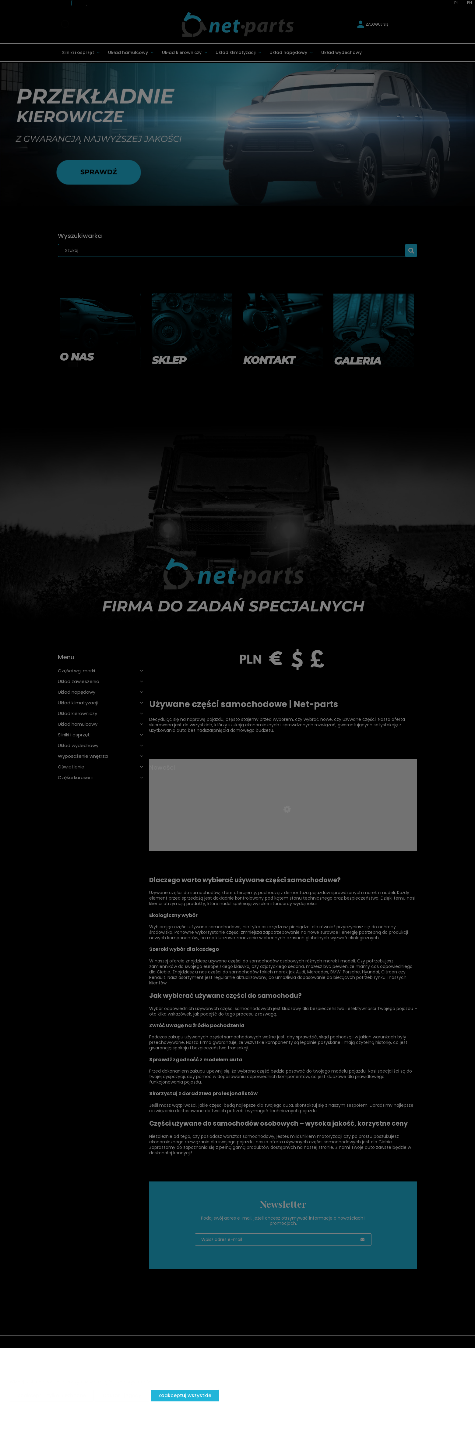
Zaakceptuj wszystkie (184, 1395)
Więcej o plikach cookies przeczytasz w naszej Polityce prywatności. (81, 1382)
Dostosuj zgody (122, 1395)
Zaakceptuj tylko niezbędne (52, 1395)
